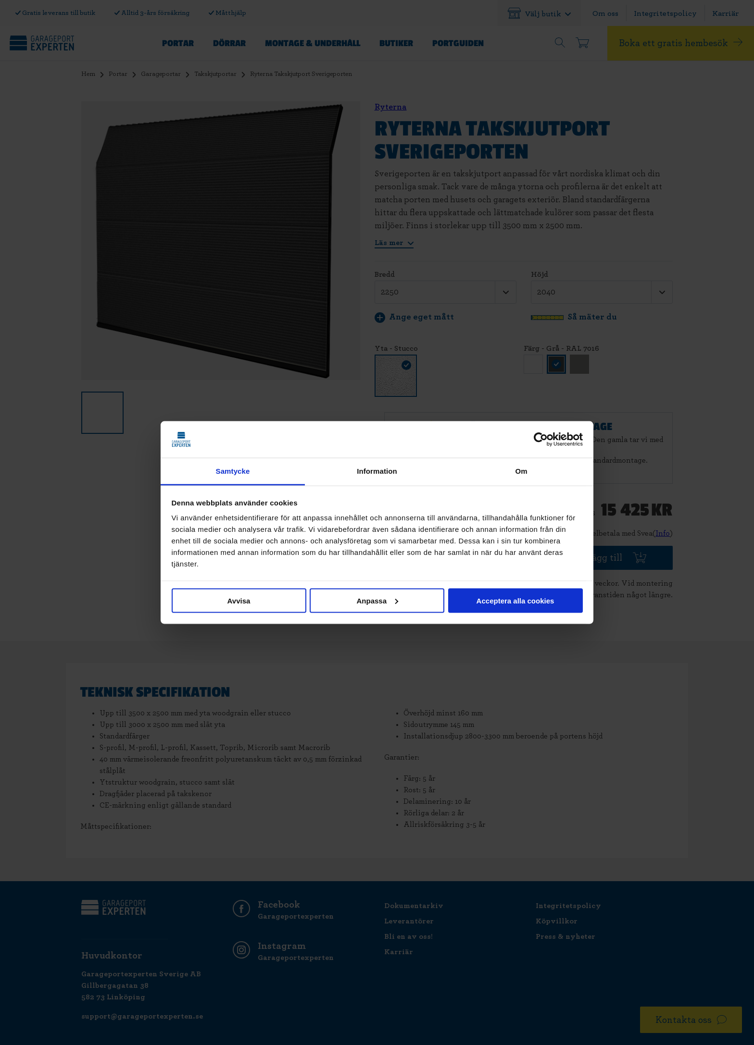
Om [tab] (521, 471)
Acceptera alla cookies (515, 600)
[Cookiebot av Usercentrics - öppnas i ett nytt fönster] (541, 439)
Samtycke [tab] (233, 471)
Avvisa (239, 600)
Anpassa (377, 600)
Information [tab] (377, 471)
